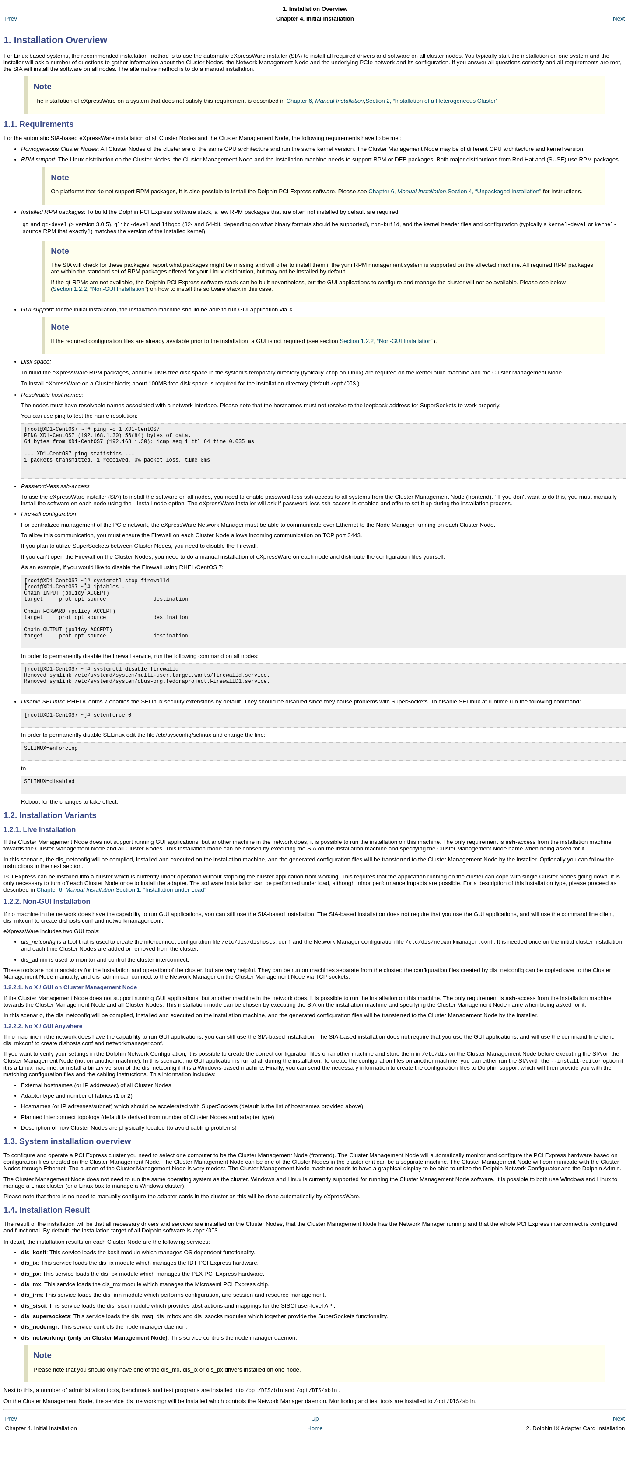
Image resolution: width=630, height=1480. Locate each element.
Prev (11, 18)
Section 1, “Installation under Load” (161, 930)
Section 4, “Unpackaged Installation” (494, 191)
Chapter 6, (325, 101)
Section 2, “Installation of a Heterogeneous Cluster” (431, 101)
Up (314, 1461)
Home (315, 1471)
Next (619, 18)
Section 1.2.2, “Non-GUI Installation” (100, 290)
